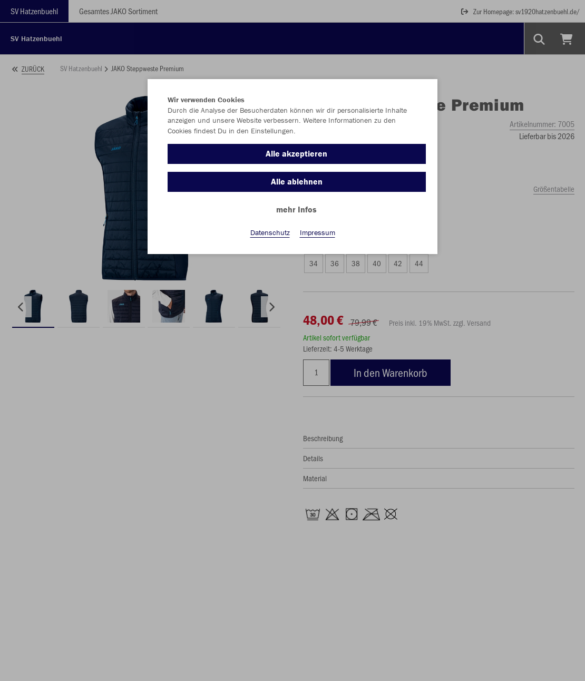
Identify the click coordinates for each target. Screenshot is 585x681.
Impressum (317, 232)
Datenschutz (270, 232)
